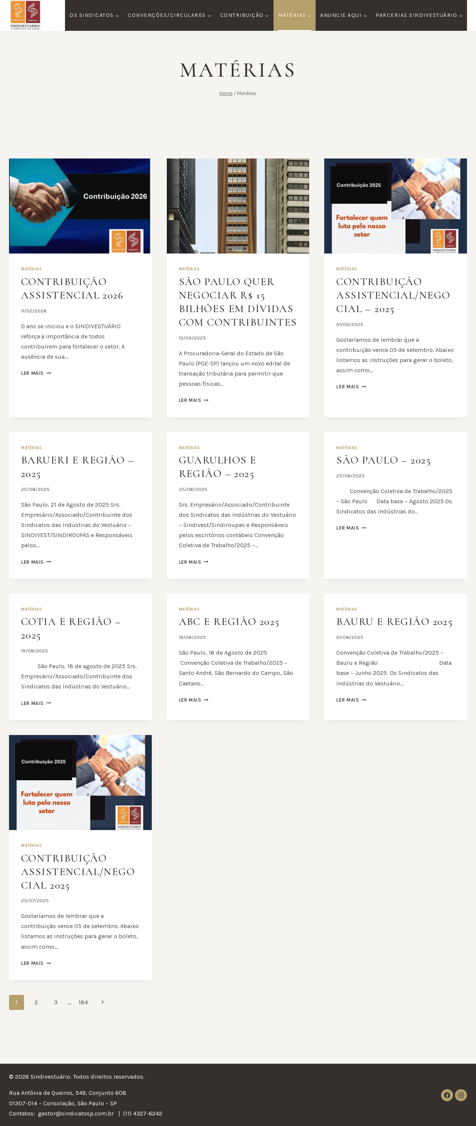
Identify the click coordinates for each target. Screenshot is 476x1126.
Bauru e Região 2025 (385, 641)
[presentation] (80, 206)
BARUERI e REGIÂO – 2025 (75, 480)
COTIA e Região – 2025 (73, 641)
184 (83, 1025)
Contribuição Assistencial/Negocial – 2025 (392, 295)
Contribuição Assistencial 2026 (75, 288)
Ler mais (36, 373)
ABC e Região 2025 (232, 635)
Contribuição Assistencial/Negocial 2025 (77, 895)
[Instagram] (461, 1095)
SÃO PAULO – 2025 (386, 473)
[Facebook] (447, 1095)
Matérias (31, 269)
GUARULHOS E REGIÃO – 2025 (220, 480)
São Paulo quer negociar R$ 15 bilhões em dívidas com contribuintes (229, 309)
